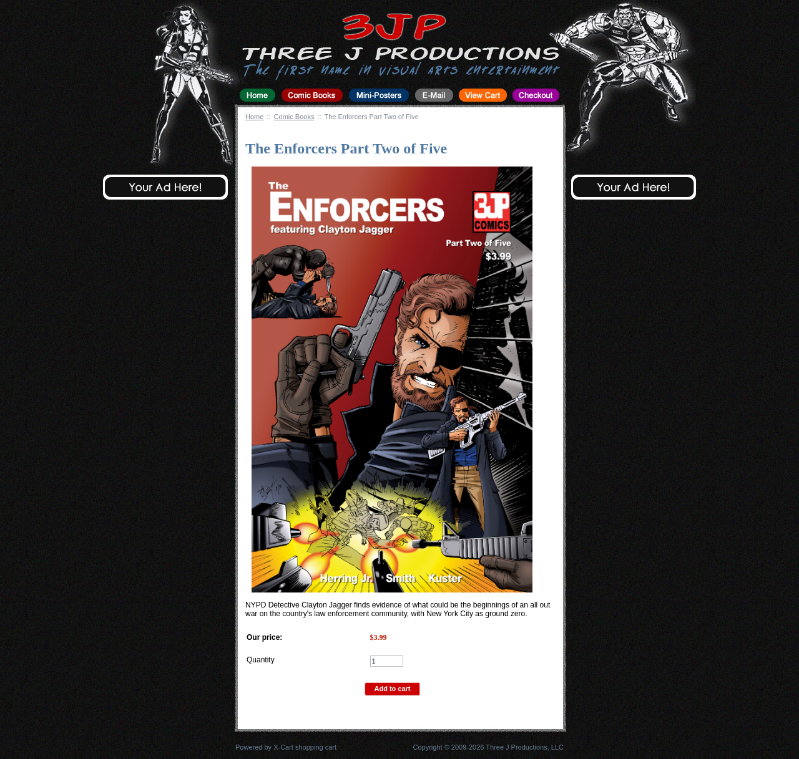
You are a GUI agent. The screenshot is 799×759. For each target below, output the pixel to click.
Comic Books (294, 116)
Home (254, 116)
